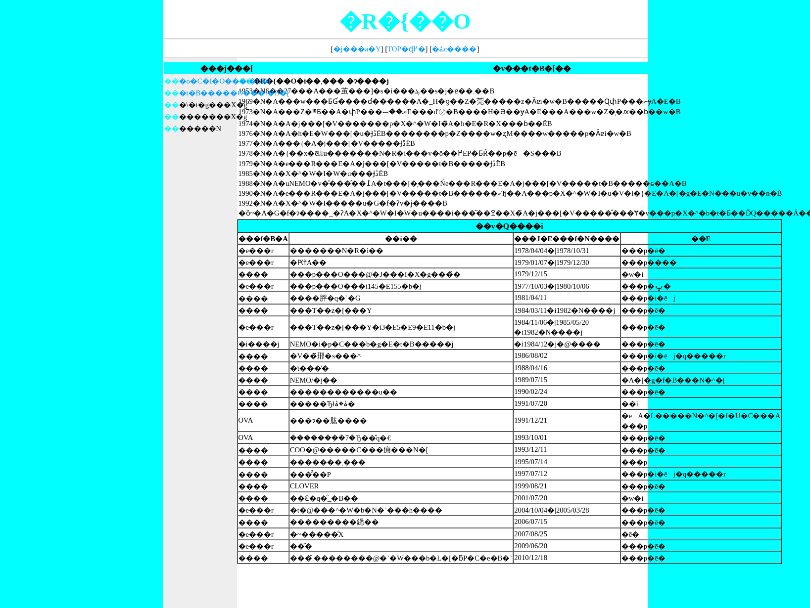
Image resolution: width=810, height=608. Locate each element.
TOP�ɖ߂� (406, 49)
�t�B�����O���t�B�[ (234, 93)
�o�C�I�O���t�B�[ (225, 81)
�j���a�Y (357, 49)
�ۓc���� (454, 49)
